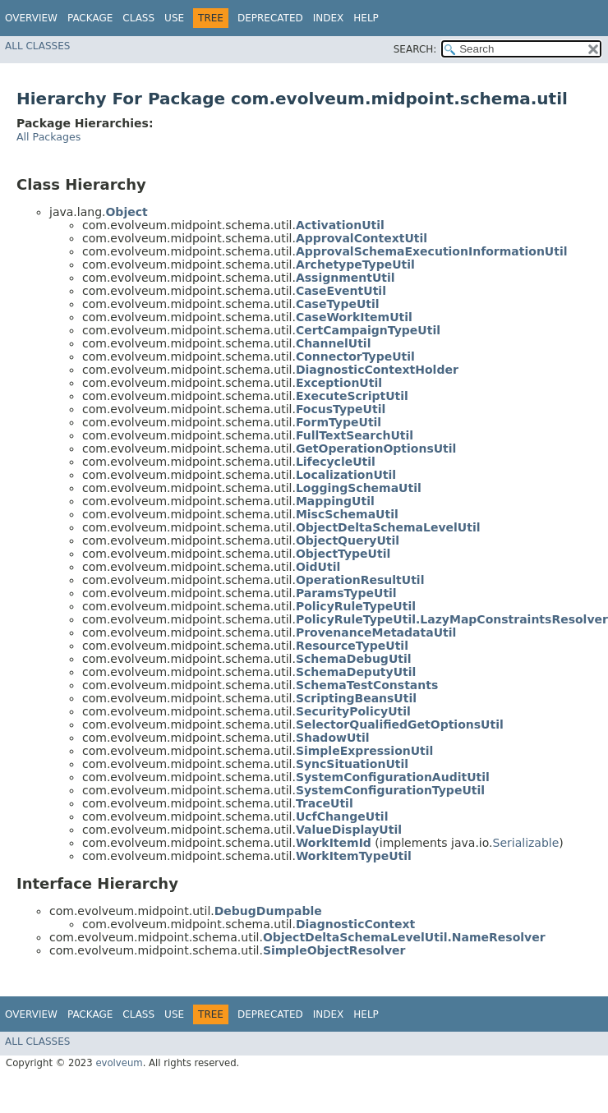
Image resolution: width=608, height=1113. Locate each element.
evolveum (118, 1063)
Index (328, 18)
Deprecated (270, 18)
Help (366, 18)
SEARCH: (415, 49)
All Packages (48, 137)
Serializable (526, 842)
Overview (31, 18)
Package (90, 18)
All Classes (37, 46)
